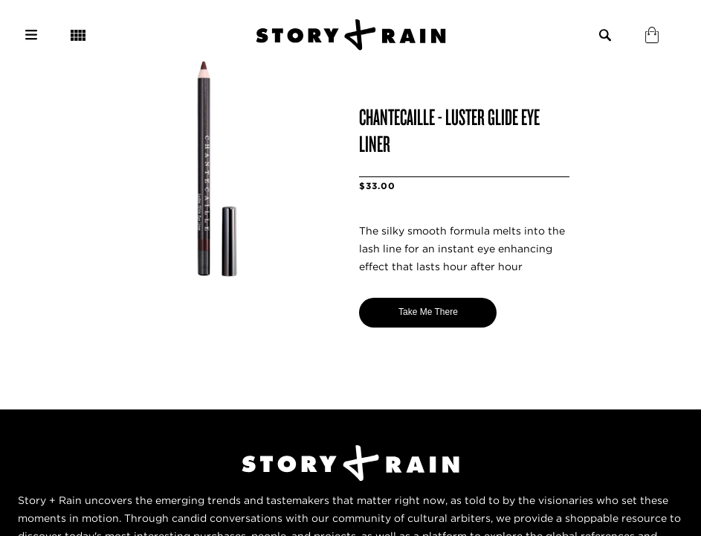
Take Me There (428, 312)
